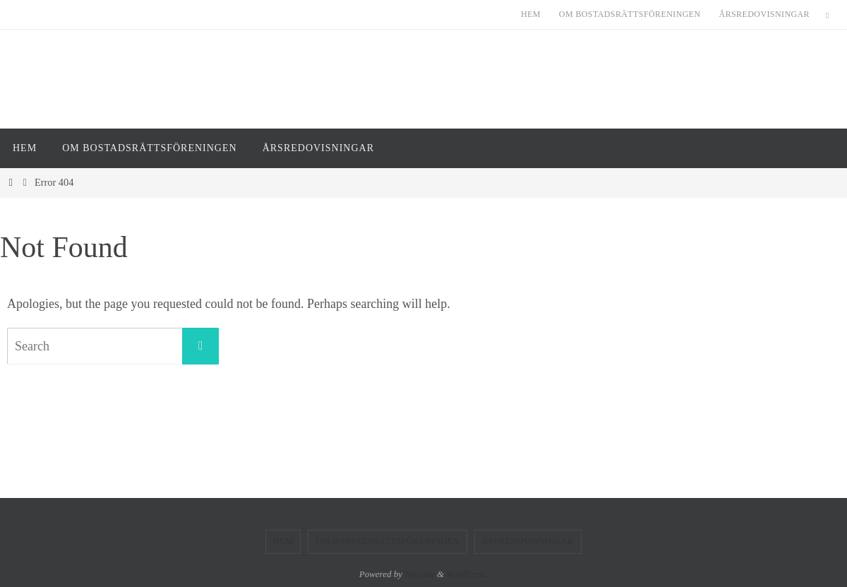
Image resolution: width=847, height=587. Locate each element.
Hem (531, 14)
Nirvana (419, 574)
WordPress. (467, 574)
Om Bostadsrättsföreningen (630, 14)
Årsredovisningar (764, 14)
